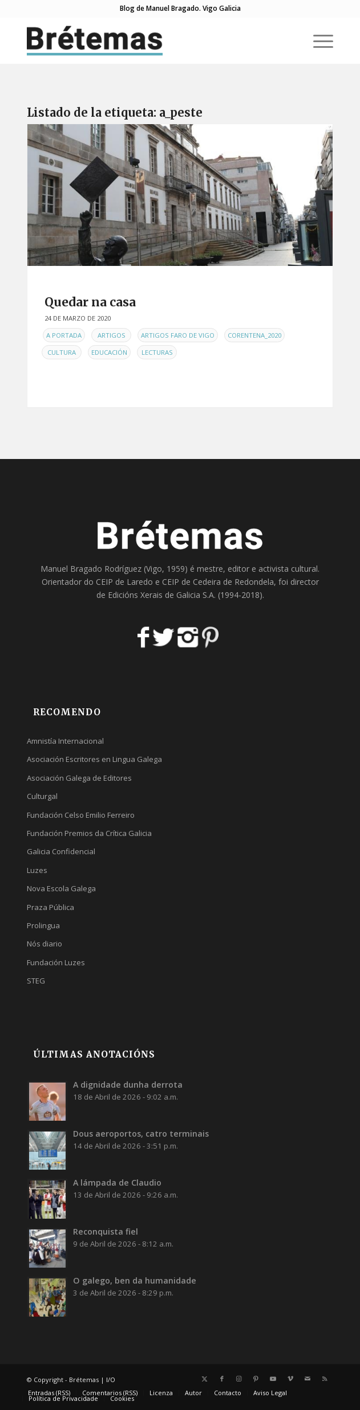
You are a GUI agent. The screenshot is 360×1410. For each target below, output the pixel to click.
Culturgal (42, 796)
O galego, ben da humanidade (134, 1280)
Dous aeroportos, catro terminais (141, 1133)
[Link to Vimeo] (290, 1378)
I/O (110, 1379)
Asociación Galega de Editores (79, 778)
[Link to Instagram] (239, 1378)
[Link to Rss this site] (324, 1378)
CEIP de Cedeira (191, 581)
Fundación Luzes (56, 962)
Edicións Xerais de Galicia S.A (161, 594)
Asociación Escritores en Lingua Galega (94, 759)
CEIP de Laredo (124, 581)
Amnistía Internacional (65, 741)
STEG (36, 980)
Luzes (37, 870)
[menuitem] (317, 40)
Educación (109, 352)
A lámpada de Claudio (117, 1182)
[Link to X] (204, 1378)
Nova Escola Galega (61, 888)
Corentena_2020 (254, 335)
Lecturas (157, 352)
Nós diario (44, 943)
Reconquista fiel (105, 1231)
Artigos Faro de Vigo (178, 335)
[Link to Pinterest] (256, 1378)
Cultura (61, 352)
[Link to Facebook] (221, 1378)
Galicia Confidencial (61, 851)
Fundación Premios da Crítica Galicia (89, 833)
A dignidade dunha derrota (128, 1084)
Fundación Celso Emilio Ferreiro (81, 815)
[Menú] (317, 40)
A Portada (64, 335)
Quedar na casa (90, 302)
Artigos (112, 335)
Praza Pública (50, 907)
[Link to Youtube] (273, 1378)
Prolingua (43, 925)
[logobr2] (149, 40)
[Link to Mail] (307, 1378)
